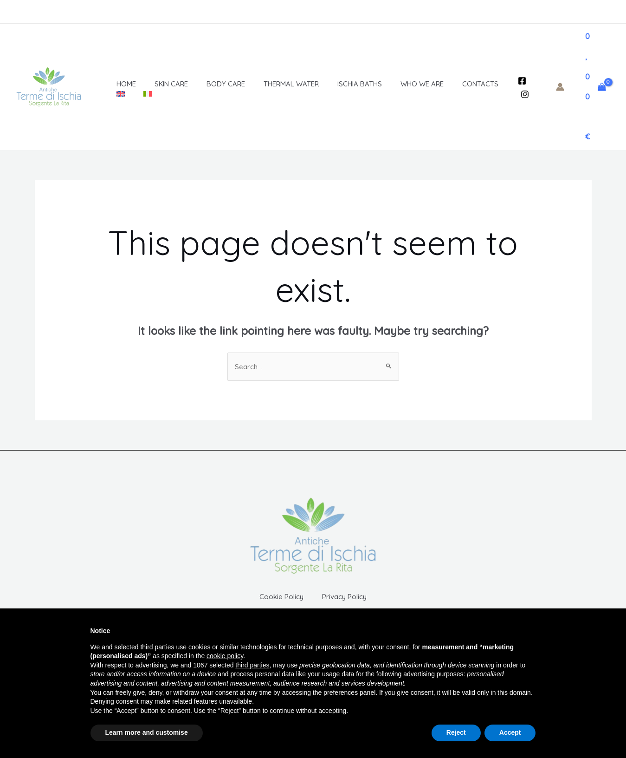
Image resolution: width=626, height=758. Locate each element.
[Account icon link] (560, 87)
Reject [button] (456, 732)
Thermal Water (268, 83)
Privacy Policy (351, 603)
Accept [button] (510, 732)
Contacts (443, 83)
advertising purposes (433, 674)
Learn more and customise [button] (146, 732)
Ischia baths (332, 83)
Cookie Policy (274, 603)
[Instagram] (523, 94)
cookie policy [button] (225, 656)
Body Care (207, 83)
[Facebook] (520, 81)
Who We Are (389, 83)
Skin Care (157, 83)
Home (117, 83)
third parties (252, 665)
